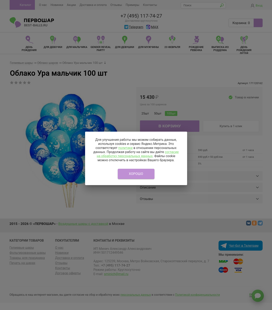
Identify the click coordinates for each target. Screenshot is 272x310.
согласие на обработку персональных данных (138, 154)
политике (125, 148)
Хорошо (136, 174)
